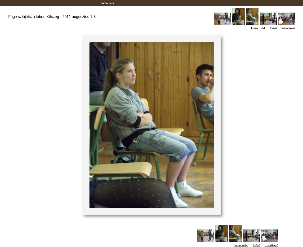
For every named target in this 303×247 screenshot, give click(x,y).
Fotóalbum (107, 3)
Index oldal (258, 28)
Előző (273, 28)
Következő (288, 28)
